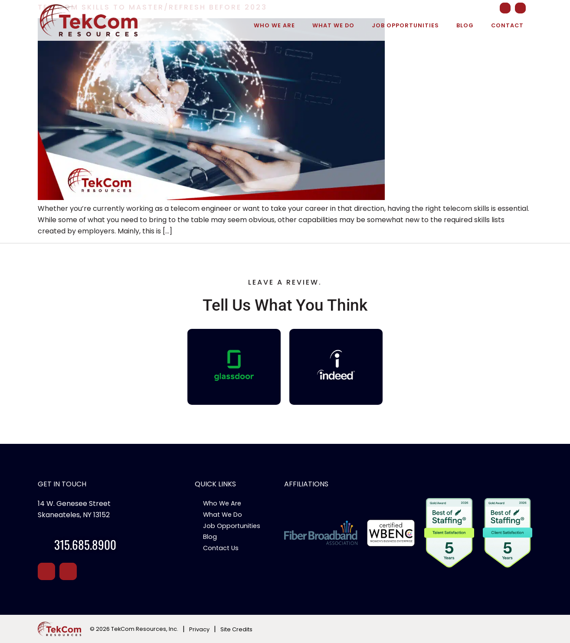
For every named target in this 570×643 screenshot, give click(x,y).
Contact (507, 25)
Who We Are (274, 25)
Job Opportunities (405, 25)
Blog (465, 25)
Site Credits (236, 629)
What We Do (333, 25)
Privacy (199, 629)
